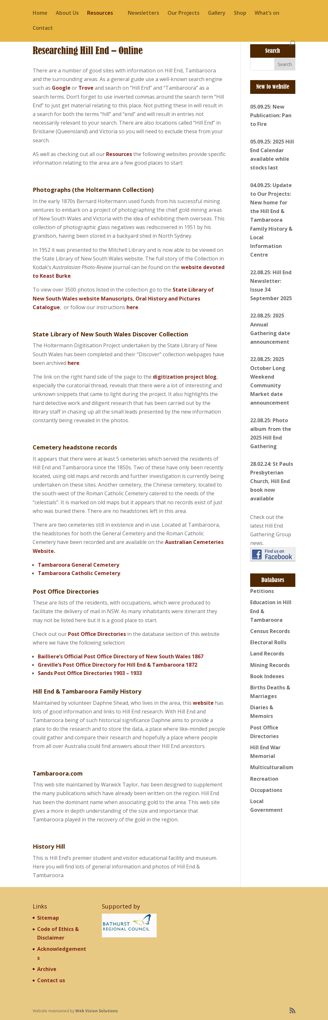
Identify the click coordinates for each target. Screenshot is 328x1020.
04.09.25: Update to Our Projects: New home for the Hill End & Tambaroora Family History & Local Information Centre (271, 220)
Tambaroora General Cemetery (78, 564)
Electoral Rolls (268, 642)
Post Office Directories (97, 634)
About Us (67, 13)
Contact (43, 28)
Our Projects (184, 13)
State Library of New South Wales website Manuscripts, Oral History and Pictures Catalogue (123, 298)
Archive (46, 969)
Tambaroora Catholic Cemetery (79, 573)
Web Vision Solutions (96, 1011)
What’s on (267, 13)
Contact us (51, 980)
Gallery (217, 13)
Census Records (270, 631)
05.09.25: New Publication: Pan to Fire (270, 115)
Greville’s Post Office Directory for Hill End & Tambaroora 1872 (117, 664)
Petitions (262, 591)
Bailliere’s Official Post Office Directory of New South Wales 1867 (120, 656)
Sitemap (48, 917)
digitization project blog (185, 376)
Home (40, 13)
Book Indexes (267, 676)
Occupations (266, 790)
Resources (100, 13)
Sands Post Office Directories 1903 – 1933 (90, 673)
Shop (240, 13)
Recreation (264, 778)
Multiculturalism (271, 767)
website (203, 702)
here (132, 307)
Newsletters (143, 13)
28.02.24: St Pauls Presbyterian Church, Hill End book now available (271, 481)
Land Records (267, 653)
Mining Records (270, 665)
